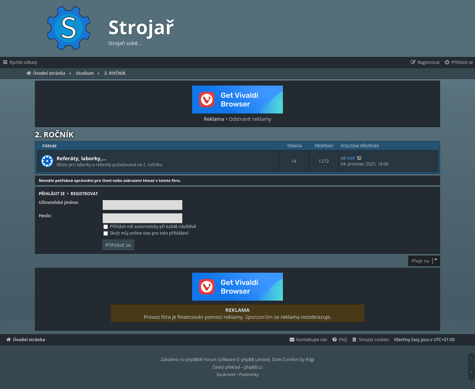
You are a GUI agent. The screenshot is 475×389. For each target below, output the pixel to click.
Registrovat (84, 193)
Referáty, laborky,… (81, 158)
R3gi (310, 359)
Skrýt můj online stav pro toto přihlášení (146, 233)
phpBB (192, 359)
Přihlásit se (52, 193)
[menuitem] (458, 62)
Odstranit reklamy (250, 118)
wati (351, 158)
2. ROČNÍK (54, 134)
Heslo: (45, 216)
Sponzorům (258, 316)
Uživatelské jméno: (59, 202)
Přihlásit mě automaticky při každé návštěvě (149, 226)
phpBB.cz (253, 367)
